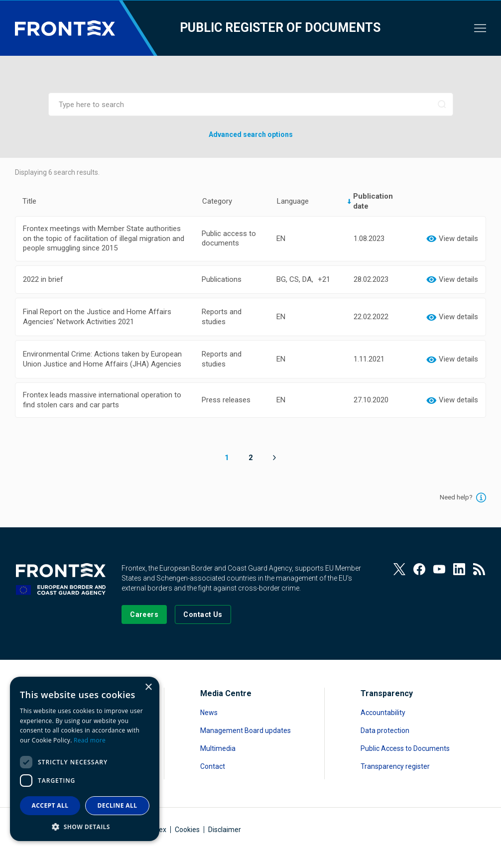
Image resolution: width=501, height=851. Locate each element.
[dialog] (84, 759)
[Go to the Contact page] (203, 614)
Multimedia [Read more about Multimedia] (218, 748)
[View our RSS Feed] (479, 569)
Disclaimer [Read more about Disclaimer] (224, 829)
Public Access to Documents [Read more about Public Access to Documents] (405, 748)
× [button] (148, 687)
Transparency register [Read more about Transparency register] (395, 766)
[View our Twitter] (399, 569)
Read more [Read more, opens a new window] (90, 740)
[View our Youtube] (439, 569)
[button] (84, 826)
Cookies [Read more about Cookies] (187, 829)
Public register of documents (280, 27)
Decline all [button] (117, 805)
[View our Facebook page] (419, 569)
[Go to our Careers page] (144, 614)
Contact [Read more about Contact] (212, 766)
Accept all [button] (50, 805)
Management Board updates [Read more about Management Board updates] (245, 730)
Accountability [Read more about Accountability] (383, 713)
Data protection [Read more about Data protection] (385, 730)
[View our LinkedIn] (459, 569)
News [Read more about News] (209, 713)
